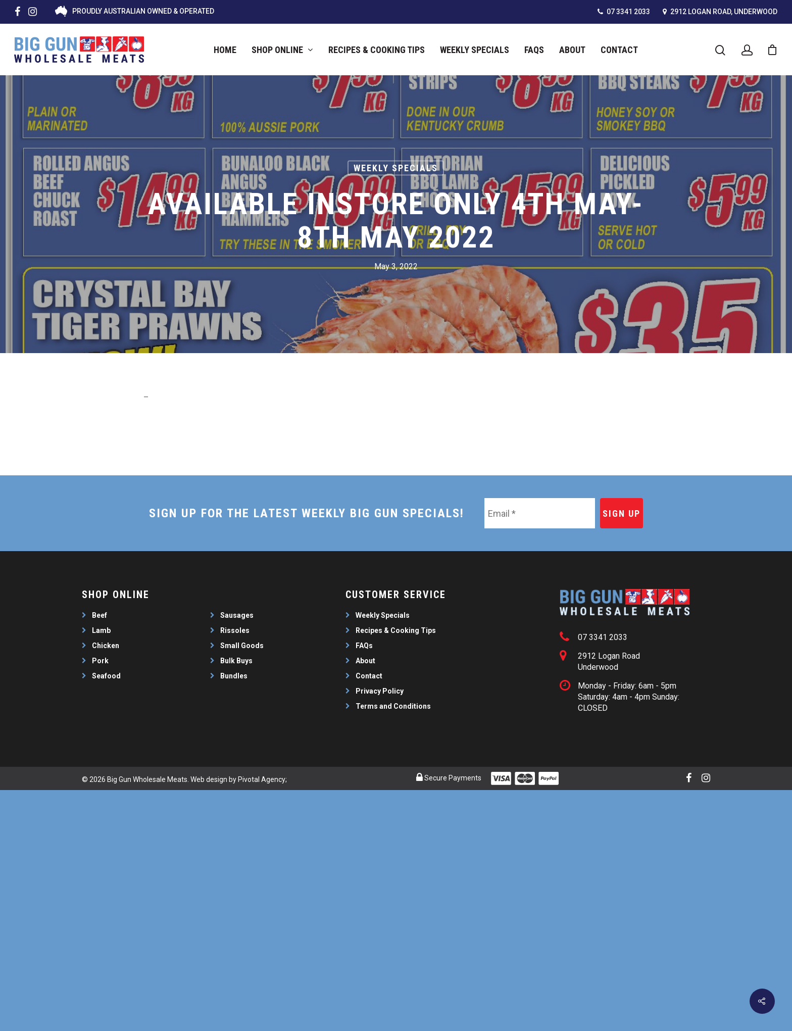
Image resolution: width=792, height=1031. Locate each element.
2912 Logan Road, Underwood (720, 11)
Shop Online (282, 49)
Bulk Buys (236, 661)
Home (225, 49)
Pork (100, 661)
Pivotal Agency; (262, 779)
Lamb (101, 630)
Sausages (237, 615)
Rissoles (235, 630)
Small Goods (242, 646)
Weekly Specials (474, 49)
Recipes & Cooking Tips (376, 49)
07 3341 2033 (624, 11)
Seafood (106, 676)
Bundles (233, 676)
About (572, 49)
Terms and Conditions (393, 706)
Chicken (105, 646)
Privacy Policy (380, 691)
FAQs (534, 49)
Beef (99, 615)
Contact (619, 49)
